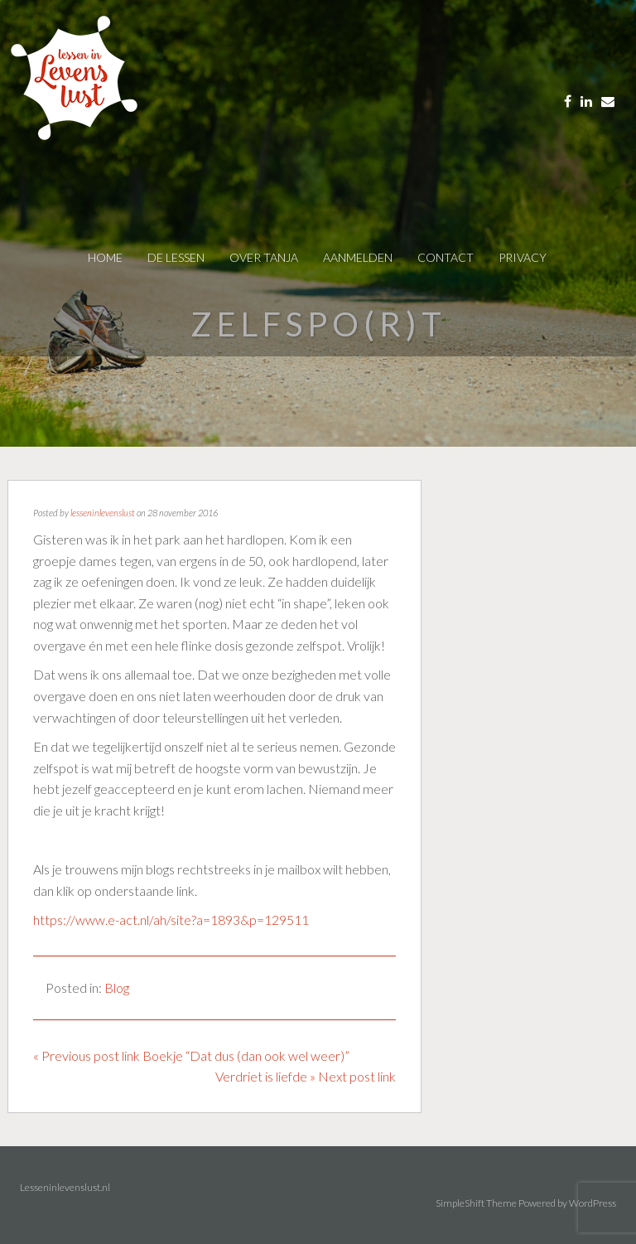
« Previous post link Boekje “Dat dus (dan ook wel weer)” (191, 1055)
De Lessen (176, 257)
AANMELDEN (358, 257)
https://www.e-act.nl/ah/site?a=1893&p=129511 (171, 919)
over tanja (263, 257)
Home (105, 257)
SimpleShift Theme (476, 1203)
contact (445, 257)
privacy (523, 257)
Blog (116, 987)
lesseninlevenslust (102, 512)
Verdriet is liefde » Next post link (305, 1076)
